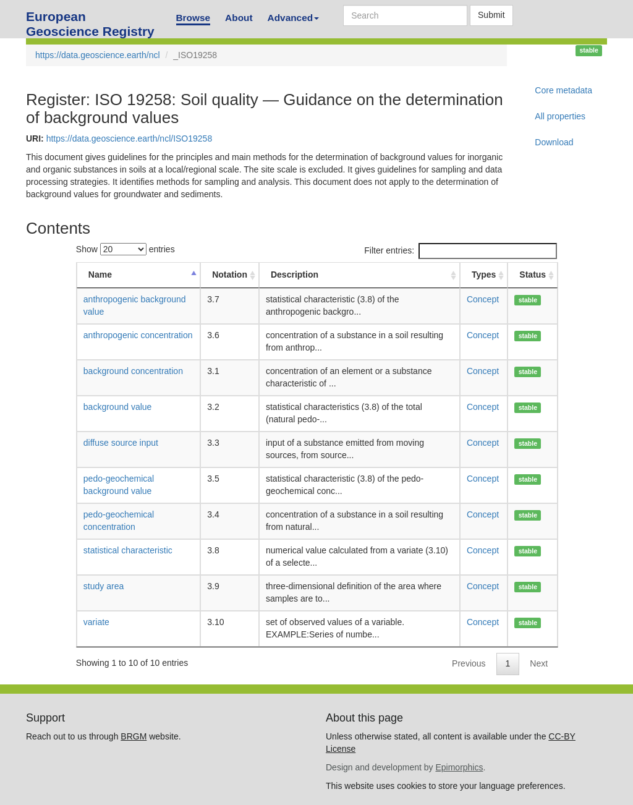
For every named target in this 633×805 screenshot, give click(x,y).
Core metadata (563, 90)
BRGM (134, 736)
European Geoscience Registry (90, 20)
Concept (483, 299)
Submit (491, 15)
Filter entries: (460, 251)
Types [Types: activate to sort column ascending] (484, 274)
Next (539, 663)
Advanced (294, 17)
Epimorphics (459, 767)
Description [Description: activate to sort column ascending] (294, 274)
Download (554, 142)
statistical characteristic (127, 550)
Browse (193, 17)
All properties (560, 116)
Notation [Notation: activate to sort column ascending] (229, 274)
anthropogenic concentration (138, 335)
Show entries (125, 249)
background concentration (133, 371)
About (238, 17)
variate (96, 622)
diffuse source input (120, 443)
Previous (468, 663)
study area (103, 586)
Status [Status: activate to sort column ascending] (532, 274)
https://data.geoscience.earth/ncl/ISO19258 (129, 138)
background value (117, 407)
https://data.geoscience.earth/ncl (97, 55)
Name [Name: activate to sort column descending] (100, 274)
